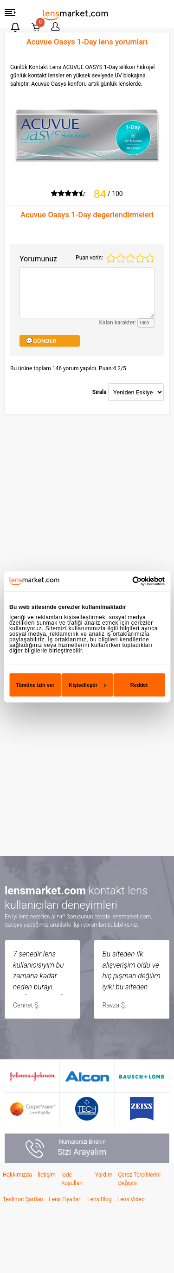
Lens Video (131, 1199)
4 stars (140, 258)
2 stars (120, 258)
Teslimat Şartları (23, 1199)
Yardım (104, 1175)
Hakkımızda (17, 1175)
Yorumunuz (38, 258)
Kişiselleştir (87, 685)
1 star (111, 258)
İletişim (47, 1175)
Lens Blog (99, 1199)
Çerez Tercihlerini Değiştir (139, 1179)
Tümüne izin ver (35, 685)
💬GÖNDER (41, 340)
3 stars (130, 258)
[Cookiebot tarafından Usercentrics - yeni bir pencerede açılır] (125, 580)
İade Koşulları (72, 1179)
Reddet (139, 685)
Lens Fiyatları (65, 1199)
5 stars (150, 258)
